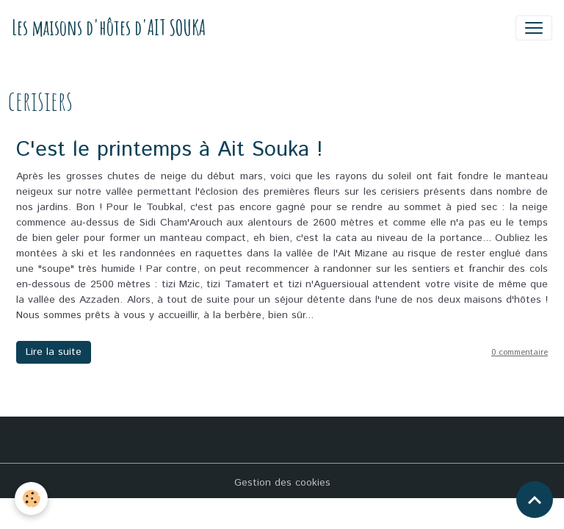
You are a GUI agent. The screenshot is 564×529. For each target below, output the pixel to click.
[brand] (109, 27)
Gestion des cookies (282, 482)
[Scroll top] (534, 499)
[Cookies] (31, 498)
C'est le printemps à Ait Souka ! (169, 149)
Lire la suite (54, 352)
